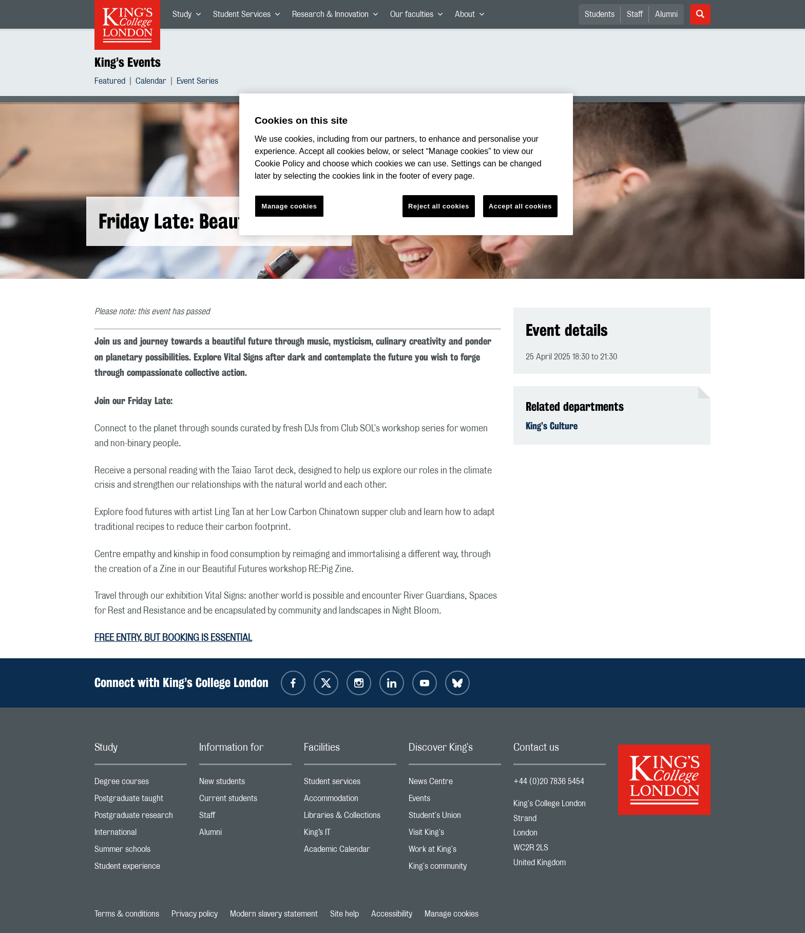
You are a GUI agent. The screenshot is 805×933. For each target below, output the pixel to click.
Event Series (197, 82)
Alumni (666, 14)
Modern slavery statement (274, 914)
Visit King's (455, 834)
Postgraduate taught (140, 800)
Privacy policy (194, 914)
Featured (109, 82)
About (472, 16)
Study (189, 16)
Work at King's (455, 851)
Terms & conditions (126, 914)
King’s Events (127, 62)
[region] (406, 164)
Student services (350, 783)
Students (600, 14)
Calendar (151, 82)
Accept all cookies (520, 206)
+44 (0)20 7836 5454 (548, 781)
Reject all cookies (438, 206)
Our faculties (419, 16)
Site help (344, 914)
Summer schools (140, 851)
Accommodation (350, 800)
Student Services (249, 16)
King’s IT (350, 834)
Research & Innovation (338, 16)
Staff (635, 14)
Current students (245, 800)
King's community (455, 868)
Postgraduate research (140, 817)
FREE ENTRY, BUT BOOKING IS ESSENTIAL (173, 638)
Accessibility (391, 914)
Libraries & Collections (350, 817)
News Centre (455, 783)
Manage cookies (451, 914)
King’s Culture (552, 425)
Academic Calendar (350, 851)
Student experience (140, 868)
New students (245, 783)
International (140, 834)
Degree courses (140, 783)
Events (455, 800)
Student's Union (455, 817)
